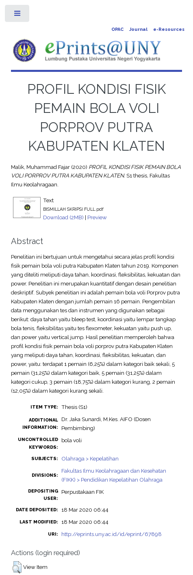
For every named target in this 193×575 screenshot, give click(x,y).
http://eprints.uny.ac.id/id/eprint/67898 (111, 534)
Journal (138, 29)
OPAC (117, 29)
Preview (97, 217)
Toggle (17, 15)
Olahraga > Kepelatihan (90, 458)
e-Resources (168, 29)
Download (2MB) (63, 217)
